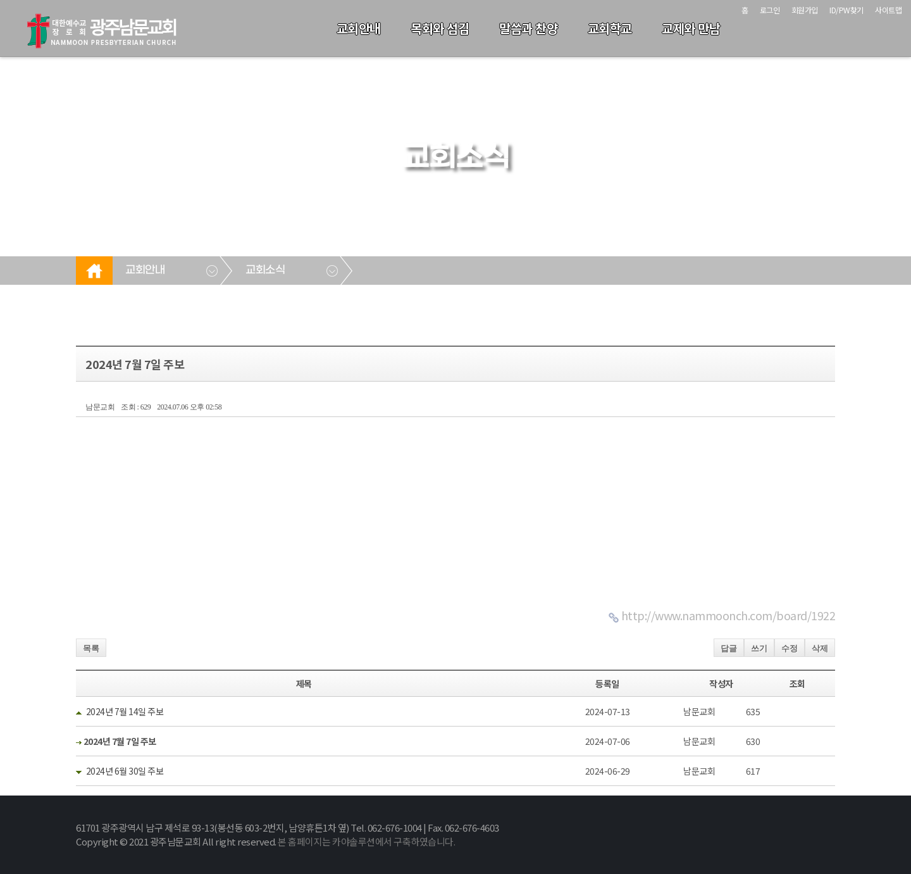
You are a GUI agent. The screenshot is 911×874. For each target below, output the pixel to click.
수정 (789, 648)
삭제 (820, 648)
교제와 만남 (691, 28)
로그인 (770, 9)
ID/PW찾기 (846, 9)
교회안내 (359, 28)
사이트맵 (888, 9)
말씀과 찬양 (528, 28)
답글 (729, 648)
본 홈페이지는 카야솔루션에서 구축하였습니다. (366, 841)
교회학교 (610, 28)
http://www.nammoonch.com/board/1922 (728, 615)
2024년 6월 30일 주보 (125, 771)
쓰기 (759, 648)
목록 (91, 648)
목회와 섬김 (440, 28)
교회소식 (265, 270)
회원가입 (804, 9)
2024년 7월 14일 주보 (125, 711)
